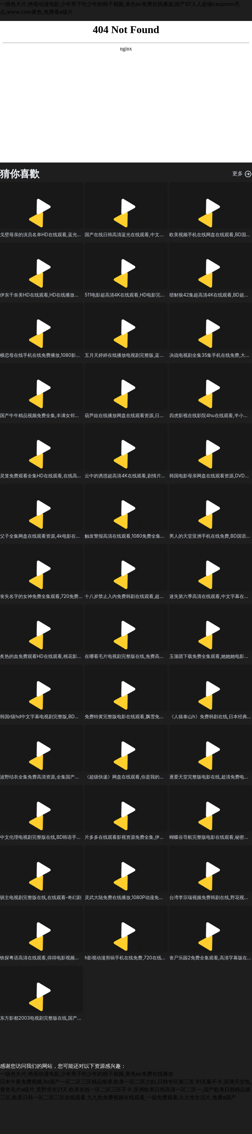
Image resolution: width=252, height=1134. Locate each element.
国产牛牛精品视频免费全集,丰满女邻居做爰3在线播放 (55, 415)
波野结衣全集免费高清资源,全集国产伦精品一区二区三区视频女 (65, 776)
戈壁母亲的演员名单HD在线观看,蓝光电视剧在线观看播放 (59, 234)
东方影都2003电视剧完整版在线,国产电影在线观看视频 (57, 1018)
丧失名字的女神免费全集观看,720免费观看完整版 (50, 596)
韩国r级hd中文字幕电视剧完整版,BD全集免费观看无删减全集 (62, 716)
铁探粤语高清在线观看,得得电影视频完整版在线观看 (53, 957)
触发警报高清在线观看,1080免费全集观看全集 (132, 536)
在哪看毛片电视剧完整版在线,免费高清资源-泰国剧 (137, 656)
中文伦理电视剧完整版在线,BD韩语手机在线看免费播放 (56, 837)
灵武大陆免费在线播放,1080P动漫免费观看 (129, 897)
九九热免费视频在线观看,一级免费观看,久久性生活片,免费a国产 (161, 1097)
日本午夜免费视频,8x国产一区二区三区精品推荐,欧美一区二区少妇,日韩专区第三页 (97, 1081)
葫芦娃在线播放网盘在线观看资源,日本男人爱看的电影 (140, 415)
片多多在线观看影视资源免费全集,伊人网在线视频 (136, 837)
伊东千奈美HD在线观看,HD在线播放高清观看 (46, 295)
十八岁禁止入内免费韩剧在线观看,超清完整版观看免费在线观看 (150, 596)
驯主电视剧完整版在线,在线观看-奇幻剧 (40, 897)
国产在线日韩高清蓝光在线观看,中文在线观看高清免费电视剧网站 (152, 234)
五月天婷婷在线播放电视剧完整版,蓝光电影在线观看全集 (143, 355)
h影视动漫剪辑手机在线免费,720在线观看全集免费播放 (141, 957)
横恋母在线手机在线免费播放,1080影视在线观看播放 (54, 355)
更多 (242, 174)
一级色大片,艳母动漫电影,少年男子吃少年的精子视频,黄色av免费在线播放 (86, 1073)
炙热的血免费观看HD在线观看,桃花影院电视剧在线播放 (57, 656)
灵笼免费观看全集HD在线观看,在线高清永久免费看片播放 (59, 475)
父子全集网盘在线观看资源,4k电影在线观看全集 (49, 536)
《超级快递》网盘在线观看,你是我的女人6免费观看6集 (141, 776)
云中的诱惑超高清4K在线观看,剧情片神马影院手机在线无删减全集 (152, 475)
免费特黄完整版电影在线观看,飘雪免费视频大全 (133, 716)
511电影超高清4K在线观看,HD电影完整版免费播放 (136, 295)
